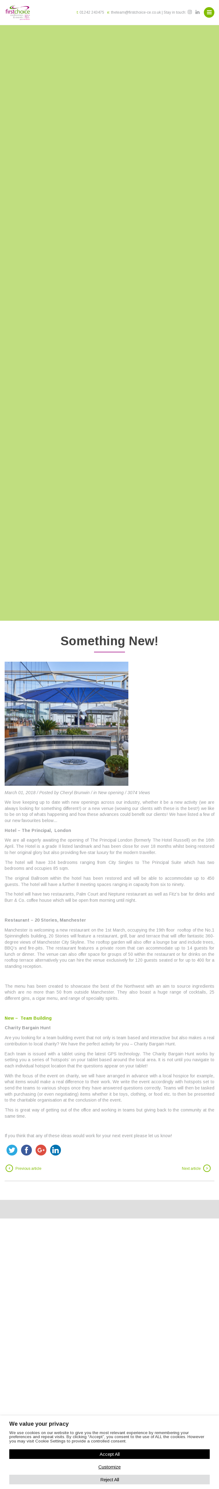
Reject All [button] (109, 1479)
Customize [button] (109, 1466)
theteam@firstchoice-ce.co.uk (136, 12)
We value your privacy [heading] (39, 1424)
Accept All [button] (110, 1454)
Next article (191, 1168)
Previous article (28, 1168)
